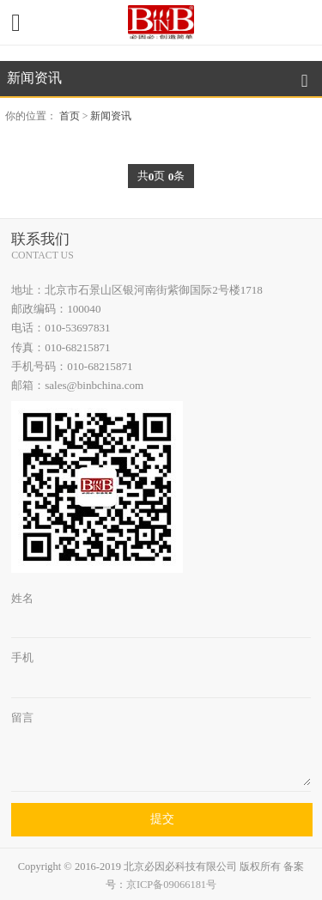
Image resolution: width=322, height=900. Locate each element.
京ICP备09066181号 (171, 885)
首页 (69, 116)
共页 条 (161, 176)
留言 (22, 717)
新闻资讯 (110, 116)
